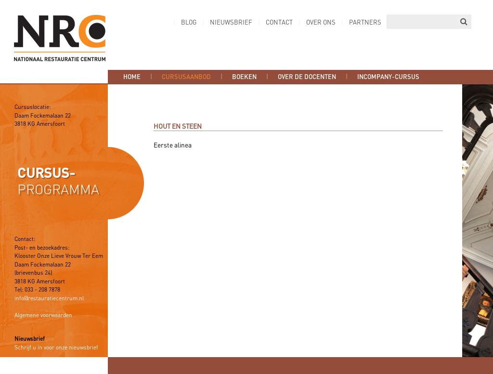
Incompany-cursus (388, 77)
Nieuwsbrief (231, 23)
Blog (188, 23)
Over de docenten (307, 77)
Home (132, 77)
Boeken (244, 77)
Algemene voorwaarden (43, 315)
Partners (365, 23)
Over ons (321, 23)
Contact (279, 23)
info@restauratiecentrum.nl (49, 298)
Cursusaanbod (186, 77)
